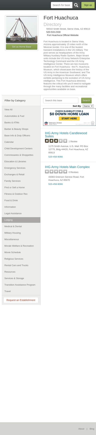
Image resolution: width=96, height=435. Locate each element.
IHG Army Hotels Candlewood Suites (66, 134)
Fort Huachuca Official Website (63, 35)
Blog (92, 428)
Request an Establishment (21, 300)
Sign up (88, 5)
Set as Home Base (21, 46)
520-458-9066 (55, 156)
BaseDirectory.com (4, 5)
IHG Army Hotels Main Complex (67, 167)
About (81, 428)
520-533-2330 (53, 32)
